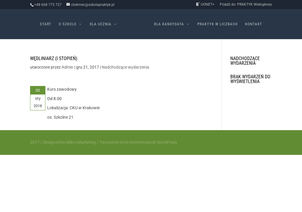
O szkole (67, 24)
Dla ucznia (100, 24)
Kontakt (253, 24)
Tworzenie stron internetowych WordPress (138, 142)
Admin (67, 67)
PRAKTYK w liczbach (217, 24)
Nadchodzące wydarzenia (125, 67)
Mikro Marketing (81, 142)
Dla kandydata (169, 24)
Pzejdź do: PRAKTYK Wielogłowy (246, 4)
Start (45, 24)
